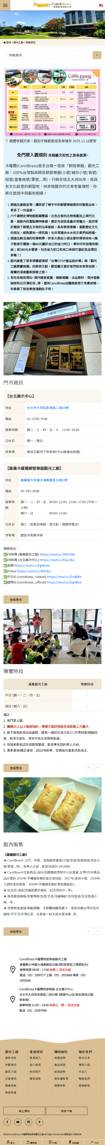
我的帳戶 (35, 1071)
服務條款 (60, 1085)
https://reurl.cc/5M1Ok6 (57, 554)
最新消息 (10, 1057)
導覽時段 (13, 671)
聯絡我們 (84, 1078)
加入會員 (35, 1064)
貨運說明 (60, 1057)
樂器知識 (10, 1092)
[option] (52, 24)
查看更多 (16, 599)
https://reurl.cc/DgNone (31, 565)
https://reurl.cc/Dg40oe (64, 582)
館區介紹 (10, 1071)
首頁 (7, 42)
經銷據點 (84, 1085)
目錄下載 (66, 1111)
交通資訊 (10, 1078)
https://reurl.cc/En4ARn (64, 576)
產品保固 (60, 1064)
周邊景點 (10, 1085)
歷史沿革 (84, 1057)
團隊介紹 (84, 1064)
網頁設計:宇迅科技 (72, 1134)
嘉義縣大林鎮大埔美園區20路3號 (44, 480)
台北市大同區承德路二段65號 (48, 407)
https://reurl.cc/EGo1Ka (57, 559)
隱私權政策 (61, 1078)
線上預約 (24, 1111)
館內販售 (13, 844)
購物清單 (35, 1078)
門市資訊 (13, 382)
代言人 (83, 1071)
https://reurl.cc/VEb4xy (34, 571)
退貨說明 (60, 1071)
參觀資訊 (30, 42)
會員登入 (35, 1057)
